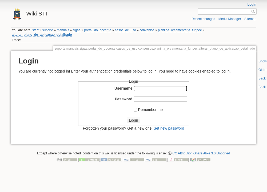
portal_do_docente (97, 30)
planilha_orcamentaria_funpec (180, 30)
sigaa (77, 30)
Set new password (169, 128)
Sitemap (250, 19)
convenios (147, 30)
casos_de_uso (125, 30)
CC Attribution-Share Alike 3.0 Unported (201, 153)
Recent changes (203, 19)
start (35, 30)
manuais (63, 30)
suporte (47, 30)
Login (252, 4)
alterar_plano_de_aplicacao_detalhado (42, 35)
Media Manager (229, 19)
